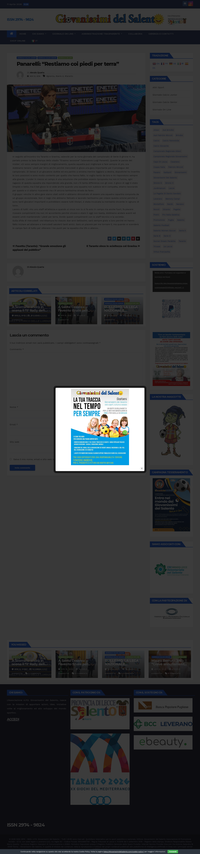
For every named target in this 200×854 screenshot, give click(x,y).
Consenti (172, 852)
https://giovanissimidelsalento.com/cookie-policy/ (123, 852)
